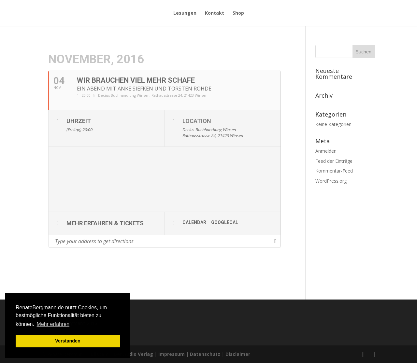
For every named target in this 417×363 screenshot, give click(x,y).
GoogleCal (224, 222)
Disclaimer (237, 354)
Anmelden (326, 151)
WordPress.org (331, 181)
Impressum (171, 354)
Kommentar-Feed (334, 171)
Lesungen (184, 13)
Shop (238, 13)
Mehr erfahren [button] (53, 324)
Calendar (194, 222)
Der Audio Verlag (133, 354)
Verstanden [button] (67, 340)
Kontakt (214, 13)
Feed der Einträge (333, 161)
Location (196, 121)
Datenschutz (205, 354)
